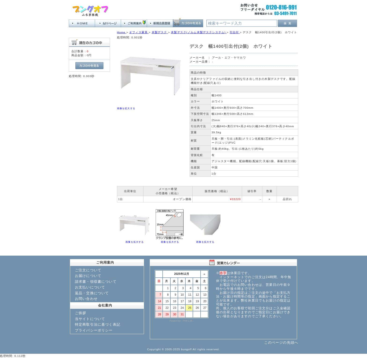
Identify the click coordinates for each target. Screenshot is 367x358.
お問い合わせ (86, 299)
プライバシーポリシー (94, 330)
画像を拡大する (126, 108)
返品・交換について (92, 293)
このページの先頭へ (281, 342)
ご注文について (88, 270)
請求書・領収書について (96, 281)
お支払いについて (90, 287)
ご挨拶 (80, 313)
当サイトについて (90, 319)
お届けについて (88, 276)
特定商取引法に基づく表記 (97, 324)
